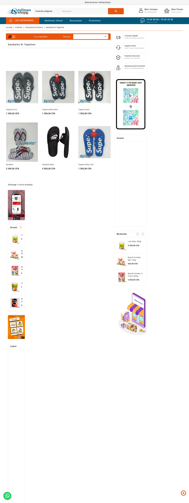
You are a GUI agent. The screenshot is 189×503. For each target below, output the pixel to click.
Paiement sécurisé (132, 455)
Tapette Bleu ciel (122, 164)
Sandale (45, 164)
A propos (128, 451)
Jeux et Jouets (99, 468)
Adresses (160, 455)
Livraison (128, 442)
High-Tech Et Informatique (104, 455)
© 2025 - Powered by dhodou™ (95, 499)
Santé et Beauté (99, 472)
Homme (95, 459)
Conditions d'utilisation (134, 447)
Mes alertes (161, 463)
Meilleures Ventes (54, 20)
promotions (95, 20)
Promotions (97, 442)
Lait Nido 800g (26, 153)
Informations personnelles (168, 442)
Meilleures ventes (100, 451)
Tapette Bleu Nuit (86, 109)
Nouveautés (76, 20)
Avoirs (159, 451)
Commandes (161, 447)
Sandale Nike (84, 164)
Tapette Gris (47, 109)
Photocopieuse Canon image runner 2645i (26, 248)
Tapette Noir (120, 109)
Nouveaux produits (101, 447)
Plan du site (129, 463)
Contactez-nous (131, 459)
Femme (95, 463)
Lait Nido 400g (26, 105)
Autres (95, 476)
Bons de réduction (164, 459)
